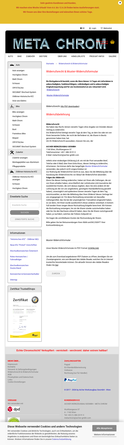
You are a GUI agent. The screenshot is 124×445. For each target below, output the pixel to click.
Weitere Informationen (104, 434)
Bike (19, 56)
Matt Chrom (17, 79)
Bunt (14, 129)
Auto (10, 56)
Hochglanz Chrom (19, 75)
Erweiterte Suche (24, 219)
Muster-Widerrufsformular (96, 166)
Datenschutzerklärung (61, 439)
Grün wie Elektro (19, 101)
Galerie (112, 56)
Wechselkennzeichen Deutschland (19, 266)
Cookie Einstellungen (16, 382)
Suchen (25, 212)
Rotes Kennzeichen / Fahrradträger (19, 258)
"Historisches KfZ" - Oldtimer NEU (24, 239)
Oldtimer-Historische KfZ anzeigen (23, 178)
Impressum (12, 364)
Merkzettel (106, 28)
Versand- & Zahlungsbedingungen (22, 369)
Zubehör (30, 56)
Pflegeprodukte (18, 166)
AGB (9, 374)
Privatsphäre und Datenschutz (20, 377)
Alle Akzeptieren (104, 428)
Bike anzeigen (18, 112)
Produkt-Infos (96, 56)
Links (10, 380)
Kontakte (11, 367)
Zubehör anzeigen (20, 158)
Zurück (56, 273)
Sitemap (13, 280)
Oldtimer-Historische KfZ (23, 96)
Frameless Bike (19, 133)
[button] (82, 28)
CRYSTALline (18, 88)
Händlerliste (78, 56)
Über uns (62, 56)
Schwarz (16, 83)
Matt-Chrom (17, 120)
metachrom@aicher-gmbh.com (77, 418)
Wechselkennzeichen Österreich (24, 251)
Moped (15, 138)
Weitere (43, 56)
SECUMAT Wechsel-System (24, 92)
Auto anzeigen (18, 70)
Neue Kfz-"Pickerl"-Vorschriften (23, 245)
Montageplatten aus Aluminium (25, 162)
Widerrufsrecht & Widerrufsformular (23, 372)
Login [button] (92, 28)
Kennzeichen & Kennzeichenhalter (24, 274)
